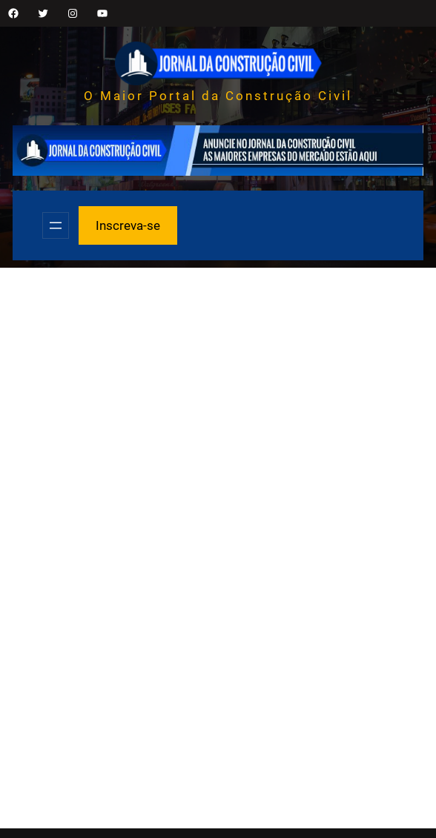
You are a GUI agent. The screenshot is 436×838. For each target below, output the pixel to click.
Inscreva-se (128, 225)
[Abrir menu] (55, 225)
